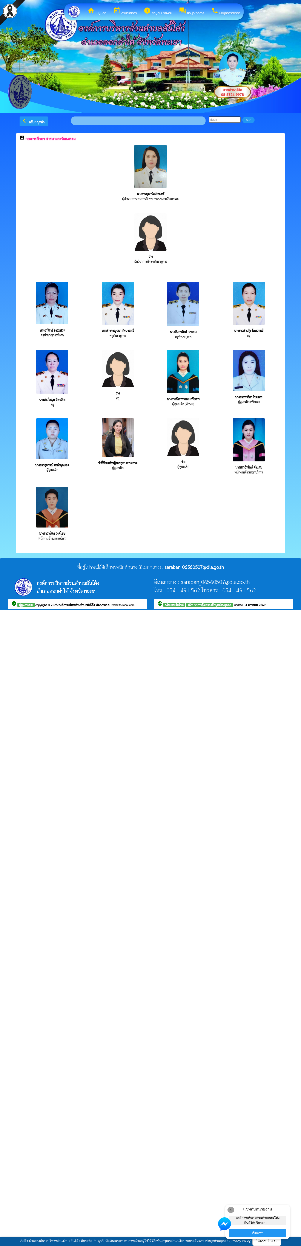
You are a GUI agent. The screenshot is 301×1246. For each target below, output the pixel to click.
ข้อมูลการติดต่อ (225, 11)
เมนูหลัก (97, 11)
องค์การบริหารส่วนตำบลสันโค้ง (77, 605)
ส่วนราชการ (125, 11)
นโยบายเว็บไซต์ (174, 605)
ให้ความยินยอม (267, 1241)
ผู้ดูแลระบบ (26, 605)
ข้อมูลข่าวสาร (191, 11)
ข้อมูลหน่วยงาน (158, 11)
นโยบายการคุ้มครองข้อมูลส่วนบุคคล (209, 605)
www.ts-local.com (123, 605)
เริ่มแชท (257, 1233)
